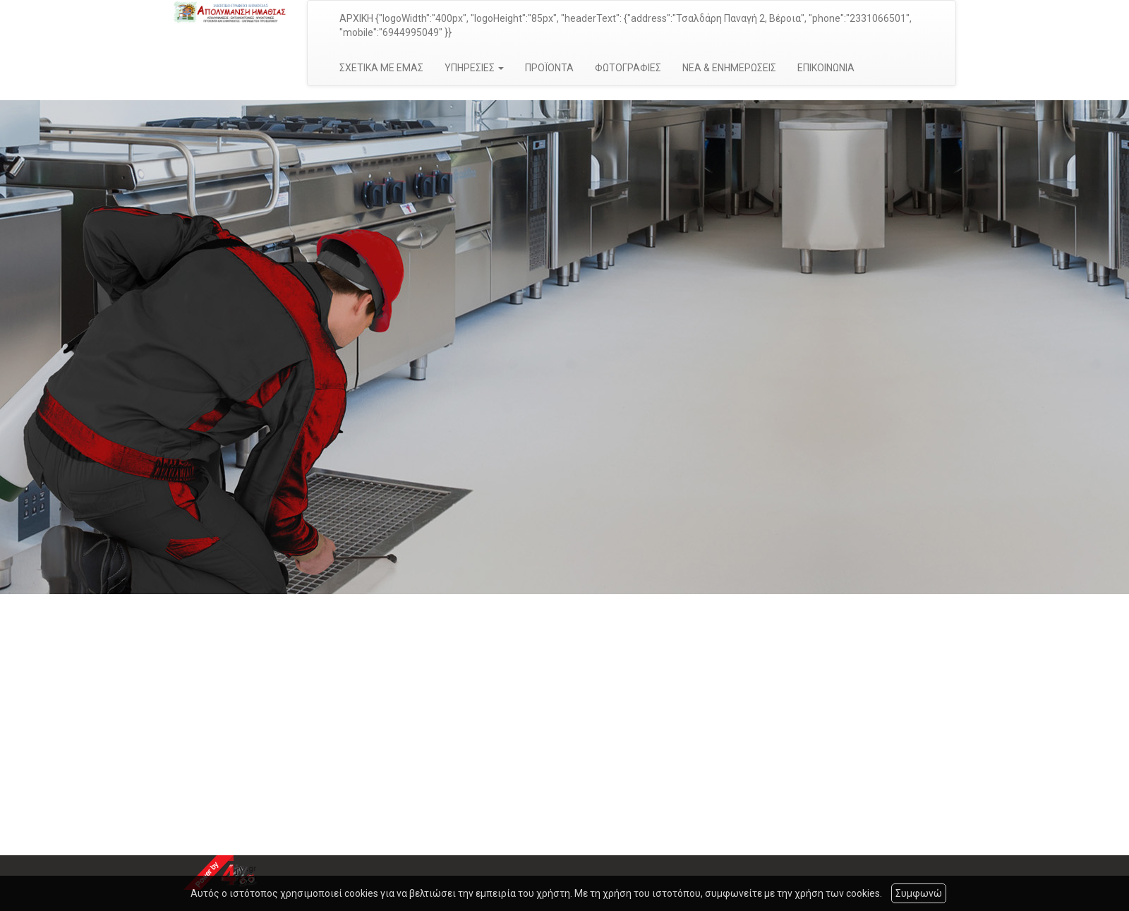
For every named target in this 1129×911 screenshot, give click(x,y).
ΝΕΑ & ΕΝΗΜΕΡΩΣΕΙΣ (729, 67)
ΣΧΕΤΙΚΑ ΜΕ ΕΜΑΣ (381, 67)
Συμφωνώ (918, 893)
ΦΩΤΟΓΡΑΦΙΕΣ (628, 67)
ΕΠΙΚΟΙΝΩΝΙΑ (826, 67)
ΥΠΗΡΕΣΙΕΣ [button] (474, 67)
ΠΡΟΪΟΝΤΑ (549, 67)
